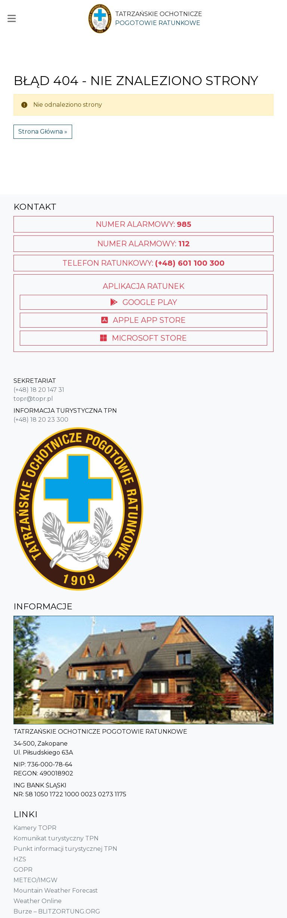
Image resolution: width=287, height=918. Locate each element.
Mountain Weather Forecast (55, 890)
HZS (19, 859)
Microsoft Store (143, 338)
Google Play (143, 302)
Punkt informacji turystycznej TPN (65, 848)
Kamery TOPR (34, 827)
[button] (13, 19)
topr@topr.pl (33, 398)
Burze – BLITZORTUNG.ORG (56, 911)
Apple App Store (143, 320)
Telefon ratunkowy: (143, 263)
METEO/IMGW (35, 880)
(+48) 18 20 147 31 (38, 389)
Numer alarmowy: (143, 224)
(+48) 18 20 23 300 (40, 419)
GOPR (23, 869)
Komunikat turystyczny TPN (56, 838)
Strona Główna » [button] (42, 131)
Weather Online (37, 901)
